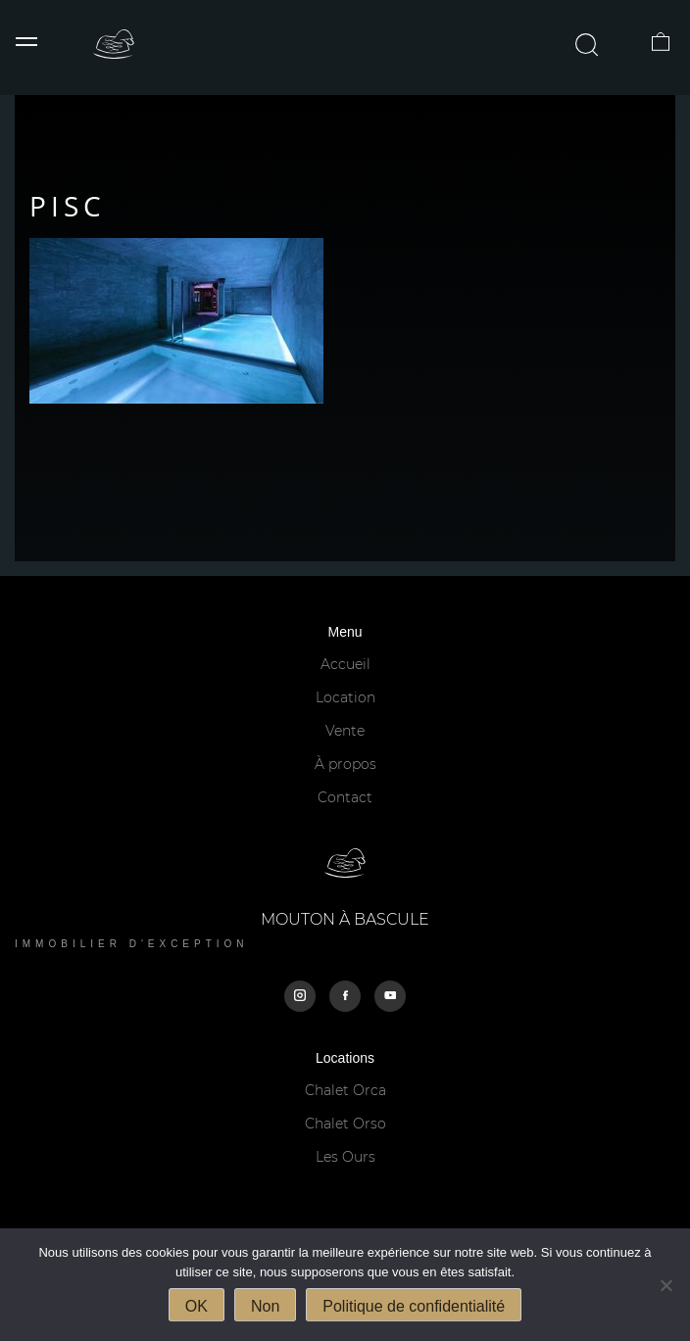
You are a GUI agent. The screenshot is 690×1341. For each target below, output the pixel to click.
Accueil (345, 664)
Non (265, 1306)
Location (345, 697)
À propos (345, 764)
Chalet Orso (345, 1123)
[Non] (665, 1285)
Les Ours (345, 1157)
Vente (345, 731)
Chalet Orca (345, 1090)
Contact (345, 797)
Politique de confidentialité (413, 1306)
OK (196, 1306)
